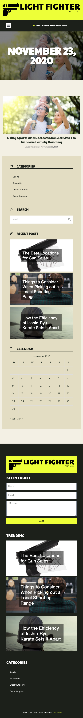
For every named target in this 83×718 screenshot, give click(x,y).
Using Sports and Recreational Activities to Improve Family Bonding (41, 139)
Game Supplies (20, 196)
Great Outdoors (20, 190)
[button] (8, 25)
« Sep (13, 419)
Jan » (20, 419)
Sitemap (58, 713)
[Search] (69, 220)
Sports (16, 177)
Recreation (18, 183)
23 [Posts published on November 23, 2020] (13, 401)
